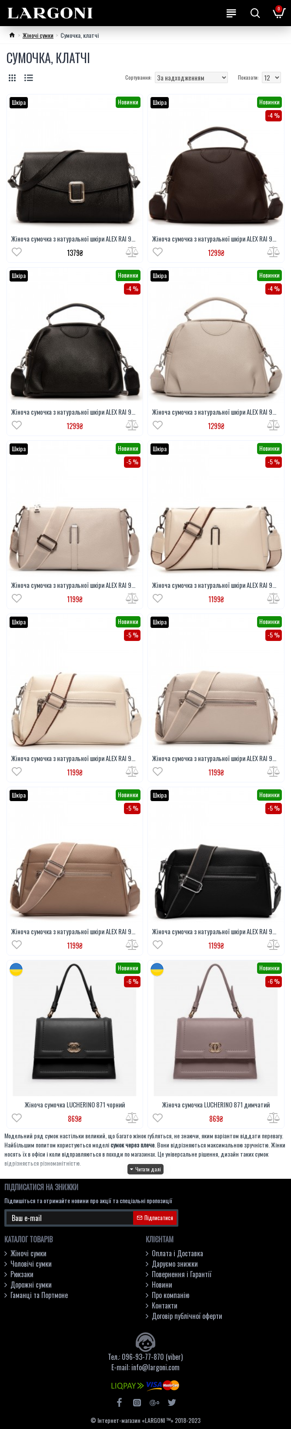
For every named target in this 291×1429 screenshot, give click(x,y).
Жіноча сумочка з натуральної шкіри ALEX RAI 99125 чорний (74, 412)
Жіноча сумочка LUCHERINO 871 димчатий (216, 1104)
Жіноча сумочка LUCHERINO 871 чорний (75, 1104)
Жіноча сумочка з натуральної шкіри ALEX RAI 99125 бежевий (215, 412)
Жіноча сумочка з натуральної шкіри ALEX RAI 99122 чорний (215, 931)
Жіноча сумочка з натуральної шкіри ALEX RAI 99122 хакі (74, 931)
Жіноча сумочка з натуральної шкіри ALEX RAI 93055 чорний (74, 239)
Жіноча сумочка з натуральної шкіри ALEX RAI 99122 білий (74, 758)
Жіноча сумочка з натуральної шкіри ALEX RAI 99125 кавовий (215, 239)
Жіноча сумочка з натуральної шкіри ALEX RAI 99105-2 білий (215, 585)
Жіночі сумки (38, 35)
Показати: (248, 77)
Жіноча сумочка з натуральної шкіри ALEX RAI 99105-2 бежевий (74, 585)
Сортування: (138, 77)
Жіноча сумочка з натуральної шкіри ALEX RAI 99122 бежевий (215, 758)
